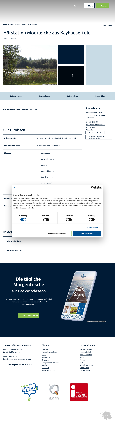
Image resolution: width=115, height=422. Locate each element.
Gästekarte (46, 357)
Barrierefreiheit (86, 349)
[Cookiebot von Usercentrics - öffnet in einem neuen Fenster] (93, 187)
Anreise (45, 365)
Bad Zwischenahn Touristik (11, 24)
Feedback (45, 368)
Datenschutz (85, 370)
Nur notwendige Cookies (57, 233)
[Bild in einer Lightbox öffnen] (83, 296)
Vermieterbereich (87, 365)
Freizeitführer (32, 24)
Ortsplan (45, 360)
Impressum (84, 368)
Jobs (82, 357)
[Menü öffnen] (89, 5)
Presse (82, 360)
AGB (81, 362)
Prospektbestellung (49, 352)
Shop (44, 354)
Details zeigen (92, 227)
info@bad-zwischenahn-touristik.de (17, 359)
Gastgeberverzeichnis (50, 362)
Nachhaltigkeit (85, 352)
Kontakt (45, 349)
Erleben (23, 24)
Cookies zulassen (87, 233)
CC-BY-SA (54, 84)
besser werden (86, 354)
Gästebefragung (48, 370)
